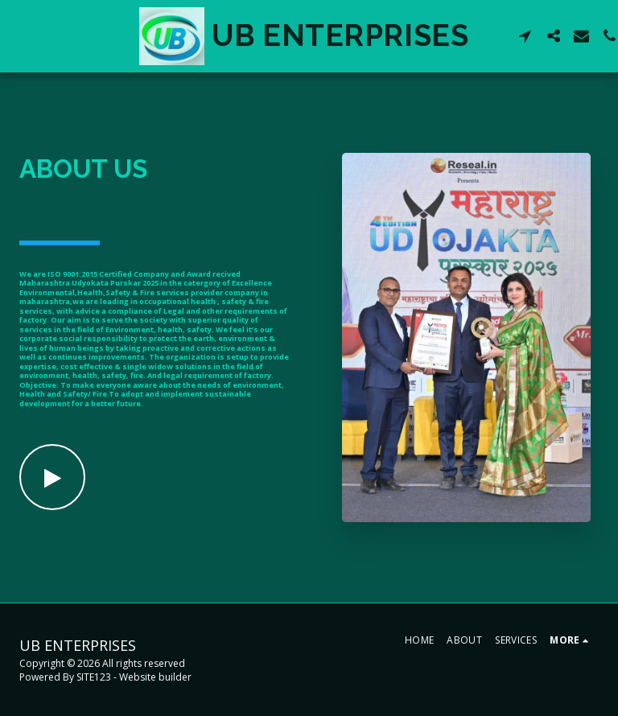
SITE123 (93, 677)
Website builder (155, 677)
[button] (528, 35)
